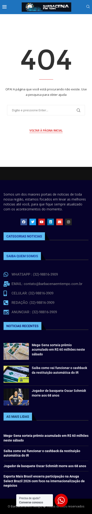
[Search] (88, 7)
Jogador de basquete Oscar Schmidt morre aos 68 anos (45, 466)
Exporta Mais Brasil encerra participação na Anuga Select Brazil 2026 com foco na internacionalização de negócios (44, 480)
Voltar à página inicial (46, 130)
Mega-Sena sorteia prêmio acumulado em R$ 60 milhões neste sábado (58, 349)
